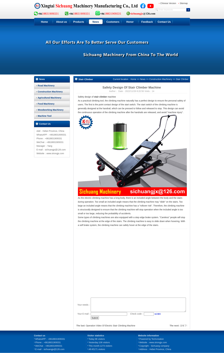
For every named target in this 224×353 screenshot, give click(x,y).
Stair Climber (182, 79)
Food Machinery (46, 104)
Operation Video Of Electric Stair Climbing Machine (110, 325)
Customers (112, 22)
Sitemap (184, 3)
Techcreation (157, 339)
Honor (130, 22)
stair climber (100, 97)
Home (44, 22)
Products (78, 22)
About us (61, 22)
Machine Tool (44, 116)
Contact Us (164, 22)
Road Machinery (46, 85)
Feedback (147, 22)
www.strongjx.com (158, 342)
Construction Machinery (50, 91)
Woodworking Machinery (50, 110)
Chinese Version (168, 3)
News (96, 22)
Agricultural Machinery (49, 97)
